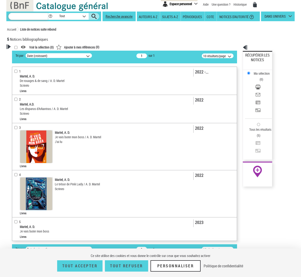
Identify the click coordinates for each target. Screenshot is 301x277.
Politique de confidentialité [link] (223, 266)
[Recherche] (28, 16)
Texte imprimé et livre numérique (34, 116)
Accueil (11, 29)
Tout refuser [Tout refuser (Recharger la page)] (126, 266)
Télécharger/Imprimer (259, 71)
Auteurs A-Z (148, 16)
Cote (210, 16)
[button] (50, 16)
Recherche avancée (119, 16)
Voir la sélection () (102, 47)
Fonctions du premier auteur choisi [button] (32, 93)
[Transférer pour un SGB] (263, 88)
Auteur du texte (23, 102)
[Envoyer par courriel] (263, 76)
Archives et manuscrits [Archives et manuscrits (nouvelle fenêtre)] (253, 144)
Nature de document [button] (26, 109)
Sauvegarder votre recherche (36, 72)
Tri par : (80, 55)
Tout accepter (80, 266)
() (138, 47)
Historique (240, 4)
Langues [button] (18, 158)
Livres (18, 136)
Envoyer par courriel (259, 76)
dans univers (275, 17)
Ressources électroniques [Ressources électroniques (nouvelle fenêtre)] (255, 149)
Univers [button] (17, 174)
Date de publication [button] (26, 166)
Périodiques (192, 16)
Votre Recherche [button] (26, 54)
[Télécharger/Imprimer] (263, 71)
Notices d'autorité (234, 16)
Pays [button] (15, 182)
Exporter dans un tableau (262, 82)
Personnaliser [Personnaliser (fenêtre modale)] (175, 266)
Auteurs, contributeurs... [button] (30, 150)
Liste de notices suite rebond (38, 29)
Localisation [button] (21, 143)
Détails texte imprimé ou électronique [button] (29, 126)
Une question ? (221, 4)
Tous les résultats (257, 100)
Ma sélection (254, 62)
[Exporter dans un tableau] (263, 82)
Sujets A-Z (170, 16)
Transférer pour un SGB (261, 88)
